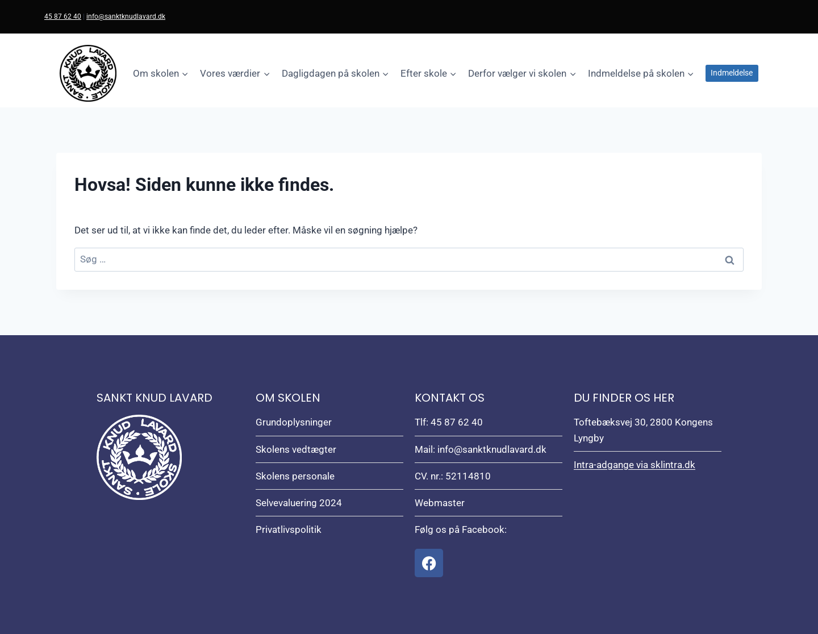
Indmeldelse (732, 72)
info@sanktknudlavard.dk (125, 16)
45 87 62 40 (62, 16)
